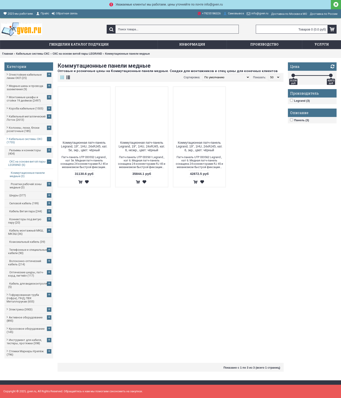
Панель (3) (299, 120)
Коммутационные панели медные (127, 53)
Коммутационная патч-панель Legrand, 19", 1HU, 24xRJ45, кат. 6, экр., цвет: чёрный (199, 146)
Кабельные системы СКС (33, 53)
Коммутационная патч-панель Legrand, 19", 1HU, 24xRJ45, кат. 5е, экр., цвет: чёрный (84, 146)
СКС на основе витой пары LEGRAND (77, 53)
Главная (7, 53)
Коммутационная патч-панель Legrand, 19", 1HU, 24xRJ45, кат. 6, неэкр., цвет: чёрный (142, 146)
